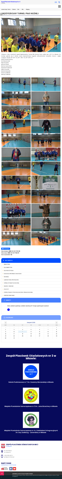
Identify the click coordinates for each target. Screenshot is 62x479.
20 (39, 333)
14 (48, 331)
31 (14, 338)
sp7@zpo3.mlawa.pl (56, 2)
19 (31, 333)
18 (22, 333)
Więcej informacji (8, 309)
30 (5, 338)
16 (5, 333)
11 (22, 331)
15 (56, 331)
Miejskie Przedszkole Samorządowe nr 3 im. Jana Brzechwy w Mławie (31, 406)
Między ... (27, 9)
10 (14, 331)
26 (31, 336)
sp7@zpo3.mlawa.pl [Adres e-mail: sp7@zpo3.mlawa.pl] (9, 457)
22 (56, 333)
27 (39, 336)
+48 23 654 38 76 (59, 2)
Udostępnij (5, 248)
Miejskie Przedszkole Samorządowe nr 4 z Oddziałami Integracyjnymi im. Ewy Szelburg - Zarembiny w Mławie (31, 431)
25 (22, 336)
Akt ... (22, 9)
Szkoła (13, 9)
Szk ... (18, 9)
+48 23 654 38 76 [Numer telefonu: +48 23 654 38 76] (8, 455)
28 (48, 336)
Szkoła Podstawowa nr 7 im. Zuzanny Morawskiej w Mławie (31, 382)
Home (9, 9)
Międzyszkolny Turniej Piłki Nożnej (20, 13)
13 (39, 331)
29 (56, 336)
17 (14, 333)
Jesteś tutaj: (4, 9)
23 (5, 336)
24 (14, 336)
